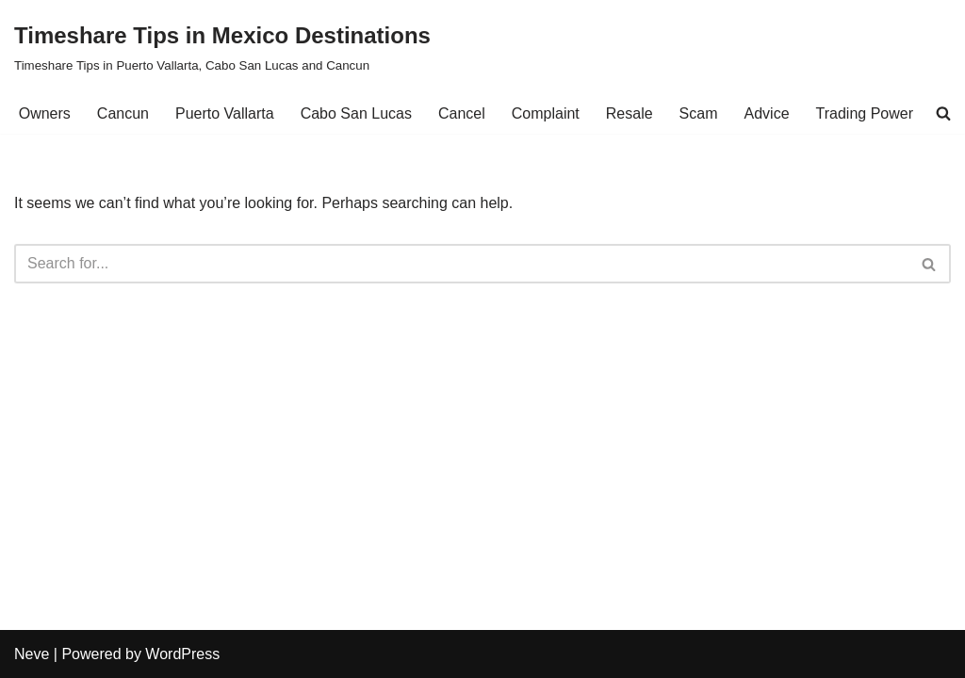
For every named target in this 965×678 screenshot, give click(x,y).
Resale (629, 113)
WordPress (182, 654)
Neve (31, 654)
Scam (698, 113)
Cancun (123, 113)
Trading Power (864, 113)
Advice (767, 113)
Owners (45, 113)
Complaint (546, 113)
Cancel (461, 113)
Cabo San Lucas (356, 113)
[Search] (461, 263)
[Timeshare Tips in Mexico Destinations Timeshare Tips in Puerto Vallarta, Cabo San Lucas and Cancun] (222, 46)
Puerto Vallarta (224, 113)
